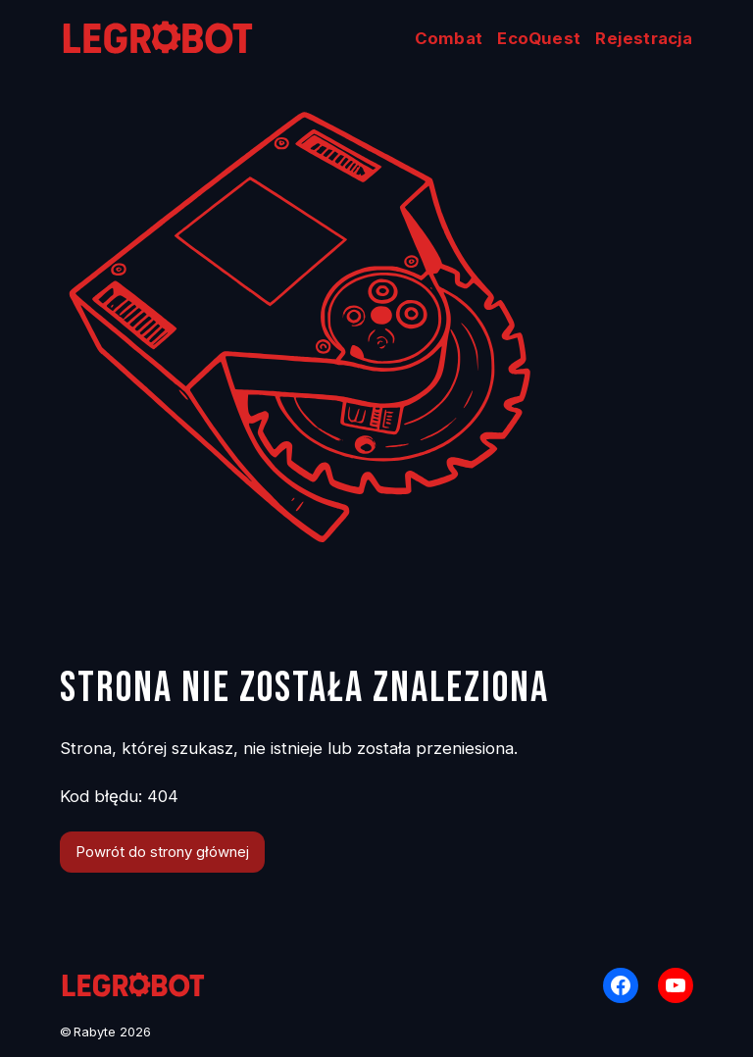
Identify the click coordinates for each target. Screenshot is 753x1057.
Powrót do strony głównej (162, 852)
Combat (448, 38)
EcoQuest (538, 38)
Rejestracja (643, 38)
